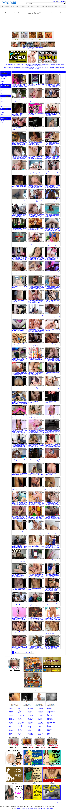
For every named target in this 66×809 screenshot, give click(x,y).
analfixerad (40, 709)
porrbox (39, 731)
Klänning (17, 489)
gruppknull (30, 719)
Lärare (20, 374)
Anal (30, 100)
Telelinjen (9, 64)
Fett (36, 172)
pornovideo (30, 734)
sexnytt (19, 720)
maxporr (49, 727)
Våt (26, 129)
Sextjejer (62, 64)
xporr (10, 734)
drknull (19, 711)
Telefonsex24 (34, 64)
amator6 (39, 720)
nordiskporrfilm (31, 714)
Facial (46, 288)
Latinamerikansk (32, 85)
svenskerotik (21, 722)
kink (38, 725)
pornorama (40, 722)
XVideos (2, 122)
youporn (10, 731)
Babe (13, 128)
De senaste (3, 78)
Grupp (42, 604)
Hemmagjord (54, 86)
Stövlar (34, 101)
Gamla (32, 173)
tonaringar (40, 712)
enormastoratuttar (51, 722)
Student (53, 100)
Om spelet (55, 618)
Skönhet (22, 85)
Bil (37, 301)
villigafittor (20, 714)
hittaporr (29, 712)
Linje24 (6, 64)
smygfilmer (30, 708)
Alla (1, 93)
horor (10, 709)
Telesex (22, 64)
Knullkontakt (29, 67)
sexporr (39, 716)
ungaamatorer (21, 715)
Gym (20, 417)
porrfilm (10, 712)
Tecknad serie (38, 344)
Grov (55, 173)
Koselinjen (29, 64)
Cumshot (19, 114)
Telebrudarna (13, 64)
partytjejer (11, 715)
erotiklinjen (30, 720)
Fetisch (46, 100)
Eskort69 (10, 67)
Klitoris (40, 532)
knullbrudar (11, 719)
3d (13, 229)
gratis (48, 725)
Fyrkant (40, 172)
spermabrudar (50, 719)
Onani (52, 128)
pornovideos (30, 733)
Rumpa (36, 143)
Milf (50, 100)
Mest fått (2, 81)
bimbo (19, 729)
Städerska (19, 259)
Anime (17, 229)
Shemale (62, 1)
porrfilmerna (49, 731)
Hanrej (57, 388)
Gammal (14, 403)
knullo (19, 727)
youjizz (10, 733)
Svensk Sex (46, 67)
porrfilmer (30, 711)
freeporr (39, 729)
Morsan (20, 403)
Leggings (41, 201)
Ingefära (54, 619)
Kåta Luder (6, 67)
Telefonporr (39, 64)
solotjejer (20, 719)
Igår (1, 99)
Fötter (57, 344)
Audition (37, 157)
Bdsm (54, 229)
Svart (40, 100)
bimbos (29, 731)
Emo (13, 301)
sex (48, 723)
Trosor (35, 317)
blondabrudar (40, 708)
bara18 (48, 734)
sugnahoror (20, 709)
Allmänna (19, 101)
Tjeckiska (39, 474)
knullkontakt (30, 716)
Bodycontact (39, 65)
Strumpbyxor (24, 317)
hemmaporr (40, 727)
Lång (2, 114)
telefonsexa (40, 711)
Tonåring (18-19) (37, 259)
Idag (1, 98)
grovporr (11, 725)
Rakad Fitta (41, 67)
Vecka (2, 101)
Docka (51, 301)
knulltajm (20, 733)
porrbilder (30, 727)
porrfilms (49, 714)
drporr (29, 723)
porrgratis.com (17, 808)
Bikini (18, 632)
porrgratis (20, 726)
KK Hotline (47, 808)
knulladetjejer (31, 718)
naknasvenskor (31, 715)
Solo (34, 128)
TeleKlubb (27, 808)
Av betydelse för (4, 76)
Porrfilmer (50, 67)
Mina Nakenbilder (44, 64)
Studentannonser (20, 67)
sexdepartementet (51, 711)
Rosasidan (29, 65)
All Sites (2, 120)
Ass (15, 100)
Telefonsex (18, 64)
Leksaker (14, 633)
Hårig (48, 201)
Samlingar (39, 359)
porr (19, 716)
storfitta (19, 718)
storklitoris (20, 723)
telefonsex (49, 708)
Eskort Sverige (51, 64)
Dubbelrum (36, 201)
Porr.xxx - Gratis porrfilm (33, 48)
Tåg (21, 229)
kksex (19, 734)
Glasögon (50, 288)
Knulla (53, 67)
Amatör (14, 85)
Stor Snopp (38, 618)
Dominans (54, 230)
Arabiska (34, 186)
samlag (49, 720)
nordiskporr (11, 716)
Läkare (21, 547)
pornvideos (20, 731)
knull (10, 720)
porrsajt (29, 726)
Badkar (22, 488)
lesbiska (20, 730)
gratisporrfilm (30, 722)
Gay (58, 1)
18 (46, 85)
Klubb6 (32, 65)
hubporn (39, 726)
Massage (39, 158)
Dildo (57, 504)
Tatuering (41, 331)
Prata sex (25, 64)
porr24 (48, 712)
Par (40, 186)
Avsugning (53, 85)
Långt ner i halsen (22, 86)
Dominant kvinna (23, 258)
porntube (30, 730)
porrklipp (11, 723)
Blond (18, 100)
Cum (46, 86)
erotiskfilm (40, 719)
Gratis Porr (37, 67)
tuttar (48, 709)
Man (50, 389)
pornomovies (40, 723)
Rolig (46, 604)
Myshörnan (43, 808)
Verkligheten (47, 460)
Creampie (57, 143)
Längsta (2, 83)
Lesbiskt (35, 158)
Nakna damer (62, 67)
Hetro (54, 1)
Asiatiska (18, 85)
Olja (15, 216)
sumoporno (49, 718)
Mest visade (3, 79)
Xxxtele (39, 808)
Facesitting (17, 273)
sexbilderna (11, 711)
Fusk (54, 546)
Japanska (22, 632)
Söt (17, 86)
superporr (40, 714)
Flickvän (16, 360)
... (23, 652)
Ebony (58, 518)
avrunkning (49, 715)
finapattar (49, 733)
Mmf (53, 389)
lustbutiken (49, 729)
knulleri (10, 718)
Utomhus (18, 158)
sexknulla (40, 718)
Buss (37, 101)
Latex (18, 561)
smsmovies (40, 715)
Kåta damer (37, 68)
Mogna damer (31, 68)
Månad (2, 103)
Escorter (25, 67)
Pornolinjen (52, 808)
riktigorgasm (21, 725)
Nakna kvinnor (14, 67)
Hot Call (35, 808)
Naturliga (14, 101)
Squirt (25, 632)
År (1, 104)
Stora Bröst (36, 100)
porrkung (11, 722)
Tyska (49, 86)
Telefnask (31, 808)
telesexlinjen (30, 709)
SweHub (11, 708)
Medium (2, 112)
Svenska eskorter (57, 64)
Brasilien (58, 85)
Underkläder (52, 187)
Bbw (48, 517)
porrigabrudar (41, 733)
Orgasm (19, 129)
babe (10, 729)
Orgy (36, 173)
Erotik (33, 67)
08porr (29, 725)
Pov (55, 114)
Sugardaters (57, 67)
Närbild (40, 272)
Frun (37, 187)
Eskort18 (35, 65)
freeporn (39, 730)
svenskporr (49, 716)
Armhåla (32, 114)
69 (15, 229)
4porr (19, 712)
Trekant (23, 129)
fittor (19, 708)
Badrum (54, 488)
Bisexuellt (53, 532)
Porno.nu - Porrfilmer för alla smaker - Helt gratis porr (33, 47)
